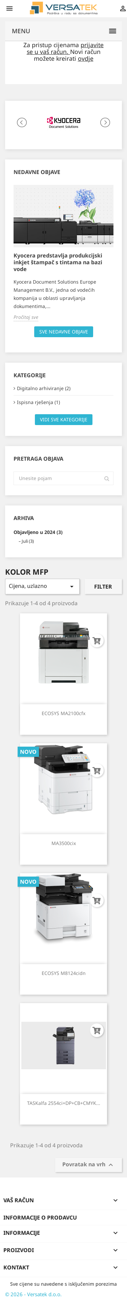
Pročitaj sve (26, 317)
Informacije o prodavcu (40, 1217)
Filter (103, 586)
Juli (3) (28, 541)
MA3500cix (63, 843)
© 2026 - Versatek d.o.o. (33, 1294)
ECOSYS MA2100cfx (63, 713)
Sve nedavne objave (63, 331)
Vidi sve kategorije (63, 419)
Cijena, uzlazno (42, 586)
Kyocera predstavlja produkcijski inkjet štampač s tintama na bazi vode (58, 262)
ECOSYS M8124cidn (64, 973)
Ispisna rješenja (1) (38, 402)
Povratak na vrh (88, 1165)
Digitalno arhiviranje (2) (43, 388)
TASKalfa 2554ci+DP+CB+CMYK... (63, 1103)
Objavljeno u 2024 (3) (38, 532)
